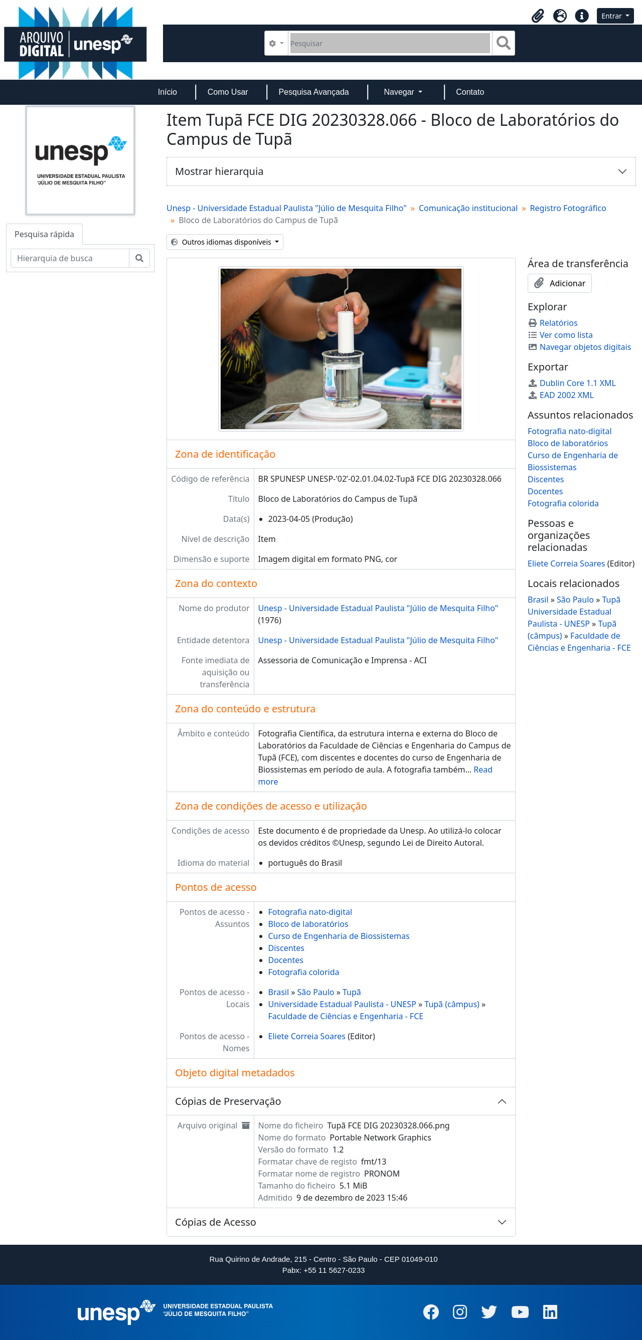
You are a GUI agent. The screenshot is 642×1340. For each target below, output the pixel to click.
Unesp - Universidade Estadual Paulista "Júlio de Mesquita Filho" (287, 208)
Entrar (612, 16)
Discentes (286, 947)
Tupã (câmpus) (451, 1004)
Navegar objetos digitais (579, 346)
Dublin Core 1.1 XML (572, 383)
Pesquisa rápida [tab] (44, 234)
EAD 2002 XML (561, 395)
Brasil (278, 992)
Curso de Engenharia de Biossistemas (339, 935)
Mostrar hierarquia (219, 171)
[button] (538, 16)
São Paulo (316, 992)
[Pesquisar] (390, 43)
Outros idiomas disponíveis (222, 242)
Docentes (285, 960)
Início (167, 92)
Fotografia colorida (304, 972)
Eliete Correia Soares (307, 1036)
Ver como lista (560, 334)
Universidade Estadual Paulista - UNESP (342, 1004)
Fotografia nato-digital (310, 911)
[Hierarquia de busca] (70, 258)
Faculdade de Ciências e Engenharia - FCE (346, 1016)
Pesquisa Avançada (313, 92)
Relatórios (553, 322)
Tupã (352, 992)
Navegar (400, 92)
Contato (470, 92)
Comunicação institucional (468, 208)
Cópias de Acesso (215, 1222)
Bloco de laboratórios (308, 923)
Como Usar (228, 92)
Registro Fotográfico (568, 208)
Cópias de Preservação (228, 1101)
